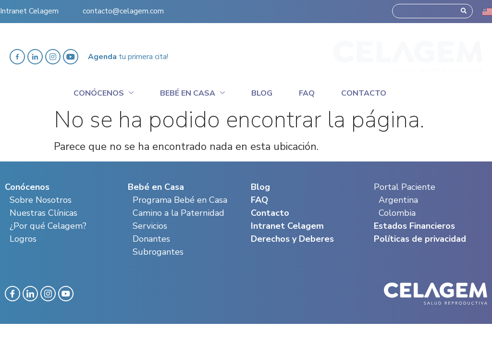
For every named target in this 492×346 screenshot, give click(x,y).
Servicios (150, 226)
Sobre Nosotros (41, 200)
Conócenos (104, 91)
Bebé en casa (192, 91)
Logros (23, 239)
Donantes (151, 239)
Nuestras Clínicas (43, 213)
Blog (261, 93)
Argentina (398, 200)
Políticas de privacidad (420, 239)
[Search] (463, 6)
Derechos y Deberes (292, 239)
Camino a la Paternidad (178, 213)
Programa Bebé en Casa (180, 200)
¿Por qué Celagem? (48, 226)
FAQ (259, 200)
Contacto (363, 93)
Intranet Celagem (29, 6)
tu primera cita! (128, 56)
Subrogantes (158, 252)
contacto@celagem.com (123, 6)
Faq (307, 93)
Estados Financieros (414, 226)
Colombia (397, 213)
